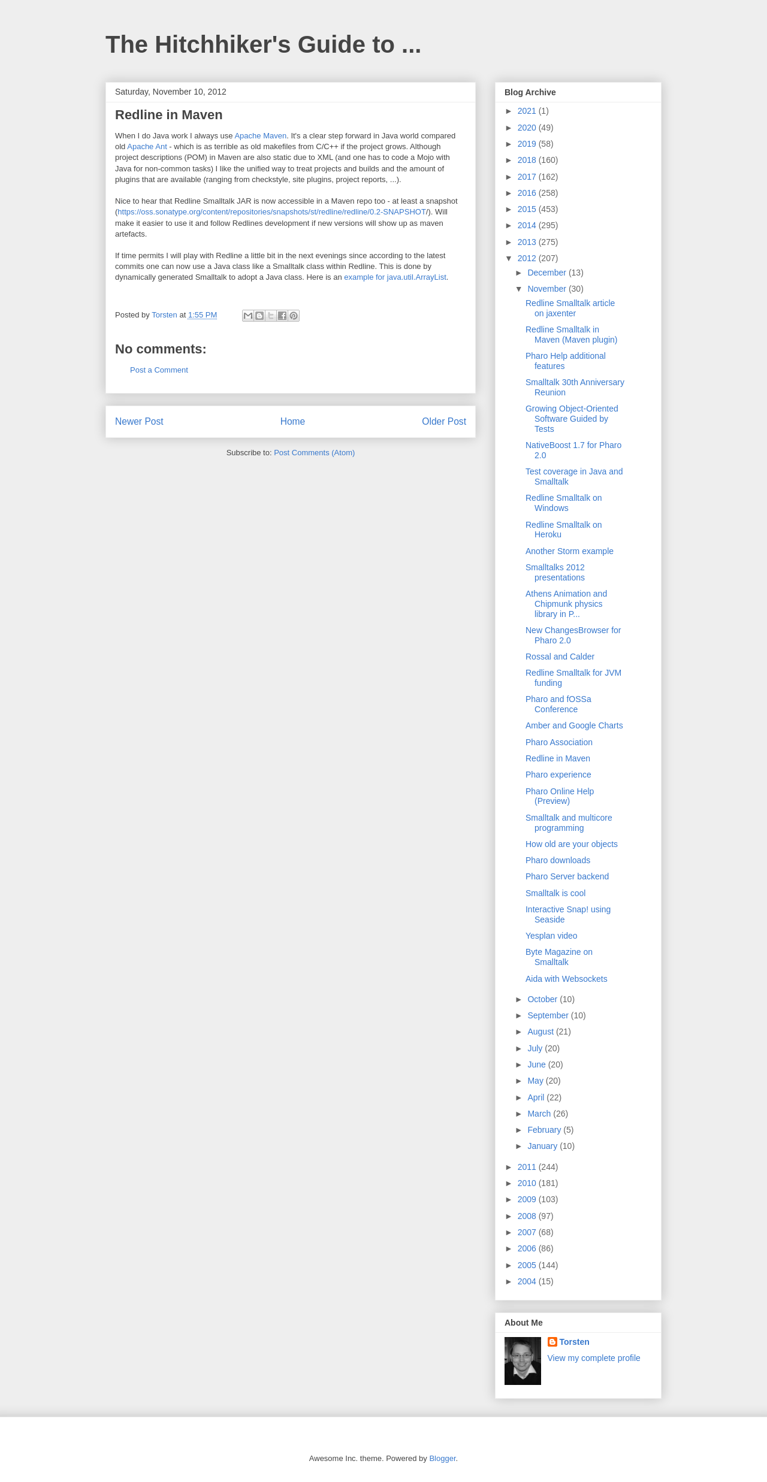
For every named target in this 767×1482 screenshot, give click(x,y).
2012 (528, 258)
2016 (528, 193)
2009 (528, 1199)
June (537, 1064)
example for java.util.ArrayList (395, 277)
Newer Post (139, 421)
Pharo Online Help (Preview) (560, 796)
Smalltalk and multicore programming (569, 823)
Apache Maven (260, 135)
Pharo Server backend (567, 876)
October (543, 999)
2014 (528, 225)
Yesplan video (552, 935)
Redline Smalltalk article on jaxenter (570, 308)
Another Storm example (570, 551)
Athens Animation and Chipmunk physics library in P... (566, 604)
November (547, 289)
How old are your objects (572, 844)
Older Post (444, 421)
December (547, 272)
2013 (528, 242)
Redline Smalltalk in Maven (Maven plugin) (572, 334)
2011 (528, 1167)
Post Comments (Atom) (314, 452)
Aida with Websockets (567, 979)
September (548, 1015)
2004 (528, 1281)
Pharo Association (559, 742)
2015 (528, 209)
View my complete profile (594, 1358)
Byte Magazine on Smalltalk (559, 957)
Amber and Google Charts (574, 725)
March (540, 1113)
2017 (528, 177)
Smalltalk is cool (555, 893)
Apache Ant (147, 146)
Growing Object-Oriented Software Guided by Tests (572, 419)
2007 (528, 1232)
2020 (528, 127)
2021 (528, 111)
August (541, 1031)
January (543, 1146)
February (545, 1130)
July (536, 1048)
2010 (528, 1183)
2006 (528, 1248)
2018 (528, 160)
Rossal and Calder (560, 656)
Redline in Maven (558, 758)
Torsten (575, 1342)
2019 (528, 144)
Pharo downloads (558, 860)
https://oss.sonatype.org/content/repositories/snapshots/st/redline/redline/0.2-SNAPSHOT (271, 211)
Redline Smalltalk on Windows (564, 503)
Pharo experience (558, 774)
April (536, 1097)
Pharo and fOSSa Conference (558, 704)
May (536, 1080)
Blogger (442, 1458)
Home (293, 421)
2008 (528, 1216)
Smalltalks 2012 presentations (555, 572)
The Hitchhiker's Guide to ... (263, 44)
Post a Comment (159, 369)
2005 (528, 1265)
